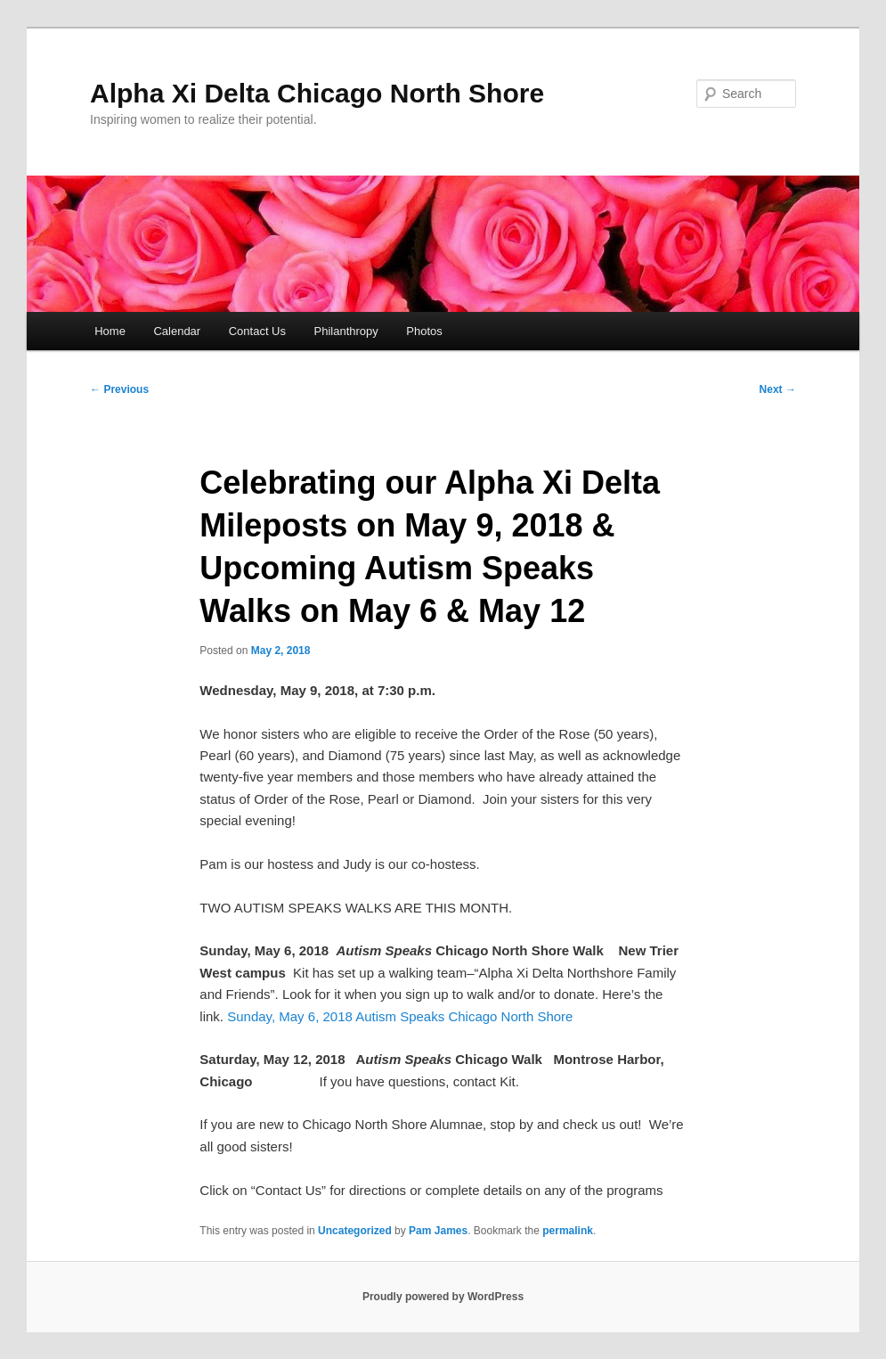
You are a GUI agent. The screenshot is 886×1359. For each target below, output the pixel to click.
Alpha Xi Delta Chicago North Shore (317, 93)
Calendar (176, 331)
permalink (567, 1230)
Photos (424, 331)
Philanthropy (346, 331)
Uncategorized (355, 1230)
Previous (119, 389)
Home (110, 331)
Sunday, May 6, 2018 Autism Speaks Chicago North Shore (400, 1016)
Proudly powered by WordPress (443, 1296)
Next (778, 389)
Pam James (438, 1230)
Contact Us (257, 331)
